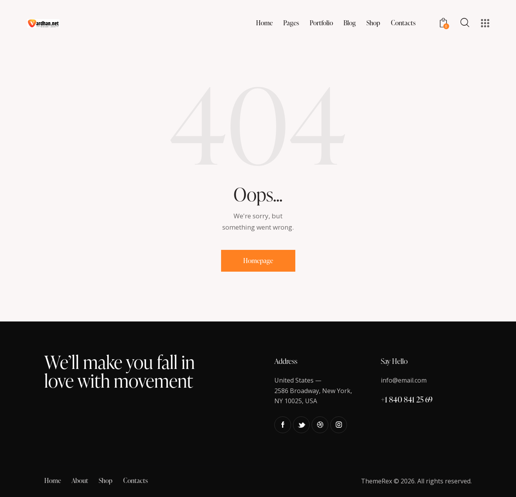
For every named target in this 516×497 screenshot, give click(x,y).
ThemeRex (376, 481)
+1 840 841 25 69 (406, 399)
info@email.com (404, 380)
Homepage (258, 260)
